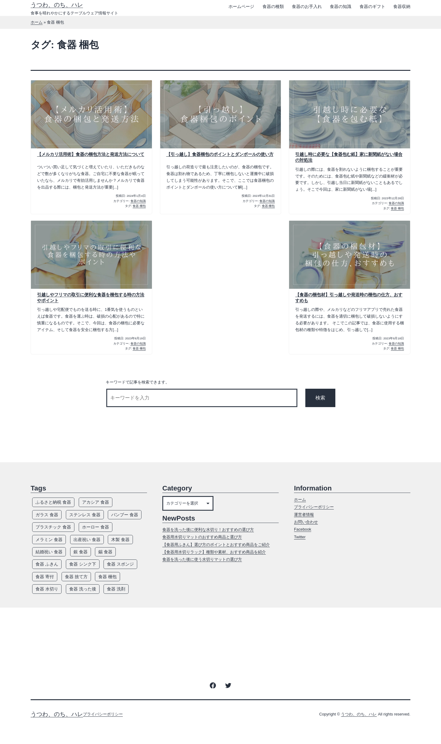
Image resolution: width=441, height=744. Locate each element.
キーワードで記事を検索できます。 (137, 382)
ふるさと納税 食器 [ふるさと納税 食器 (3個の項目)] (53, 502)
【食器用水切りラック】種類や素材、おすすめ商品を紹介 (214, 552)
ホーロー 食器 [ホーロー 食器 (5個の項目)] (95, 527)
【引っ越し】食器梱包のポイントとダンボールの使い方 (219, 154)
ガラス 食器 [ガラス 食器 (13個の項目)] (47, 514)
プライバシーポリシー (314, 507)
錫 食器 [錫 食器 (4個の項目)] (105, 551)
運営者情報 (304, 514)
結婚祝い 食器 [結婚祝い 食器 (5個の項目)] (49, 551)
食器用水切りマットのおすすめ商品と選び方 (202, 537)
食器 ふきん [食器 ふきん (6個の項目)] (47, 564)
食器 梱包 (139, 206)
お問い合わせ (306, 522)
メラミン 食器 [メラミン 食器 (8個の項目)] (49, 539)
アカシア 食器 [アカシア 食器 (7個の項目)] (95, 502)
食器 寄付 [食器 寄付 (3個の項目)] (45, 576)
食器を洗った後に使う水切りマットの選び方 (202, 559)
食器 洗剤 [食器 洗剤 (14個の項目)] (116, 588)
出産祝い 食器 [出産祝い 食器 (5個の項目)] (87, 539)
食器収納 (401, 6)
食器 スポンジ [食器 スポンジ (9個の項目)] (120, 564)
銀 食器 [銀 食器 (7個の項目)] (81, 551)
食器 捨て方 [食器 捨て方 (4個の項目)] (76, 576)
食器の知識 (340, 6)
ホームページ (241, 6)
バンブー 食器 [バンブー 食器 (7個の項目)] (124, 514)
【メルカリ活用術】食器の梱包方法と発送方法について (90, 154)
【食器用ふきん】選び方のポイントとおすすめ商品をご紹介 (216, 544)
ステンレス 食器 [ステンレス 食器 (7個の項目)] (84, 514)
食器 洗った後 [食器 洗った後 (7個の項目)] (82, 588)
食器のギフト (372, 6)
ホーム (37, 22)
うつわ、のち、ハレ (57, 5)
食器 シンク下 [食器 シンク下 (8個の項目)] (82, 564)
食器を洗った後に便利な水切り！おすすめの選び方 (208, 529)
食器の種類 (273, 6)
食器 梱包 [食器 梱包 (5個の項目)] (107, 576)
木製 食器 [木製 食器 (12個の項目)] (120, 539)
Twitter (300, 537)
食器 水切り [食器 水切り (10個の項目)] (47, 588)
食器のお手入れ (307, 6)
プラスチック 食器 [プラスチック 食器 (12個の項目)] (53, 527)
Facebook (302, 529)
